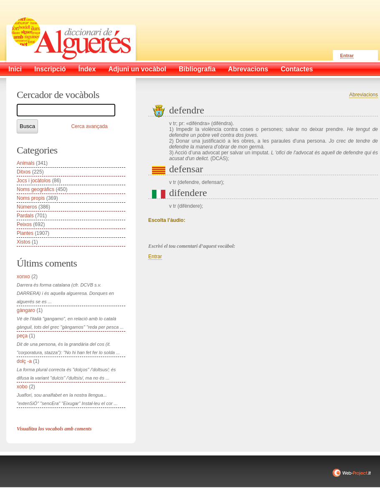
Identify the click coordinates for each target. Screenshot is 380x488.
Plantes (25, 233)
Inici (15, 69)
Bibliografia (197, 69)
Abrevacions (248, 69)
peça (22, 336)
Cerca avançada (89, 126)
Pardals (25, 216)
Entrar (347, 55)
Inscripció (50, 69)
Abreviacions (363, 95)
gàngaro (26, 310)
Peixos (24, 224)
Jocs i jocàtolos (34, 181)
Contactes (297, 69)
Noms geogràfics (35, 189)
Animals (26, 163)
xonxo (23, 276)
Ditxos (23, 172)
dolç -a (24, 361)
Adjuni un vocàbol (137, 69)
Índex (87, 69)
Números (27, 207)
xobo (22, 387)
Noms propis (31, 198)
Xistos (23, 242)
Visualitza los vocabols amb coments (54, 429)
